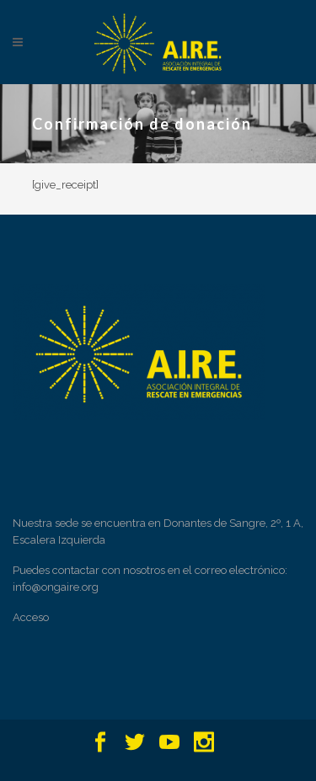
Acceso (31, 617)
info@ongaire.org (56, 587)
